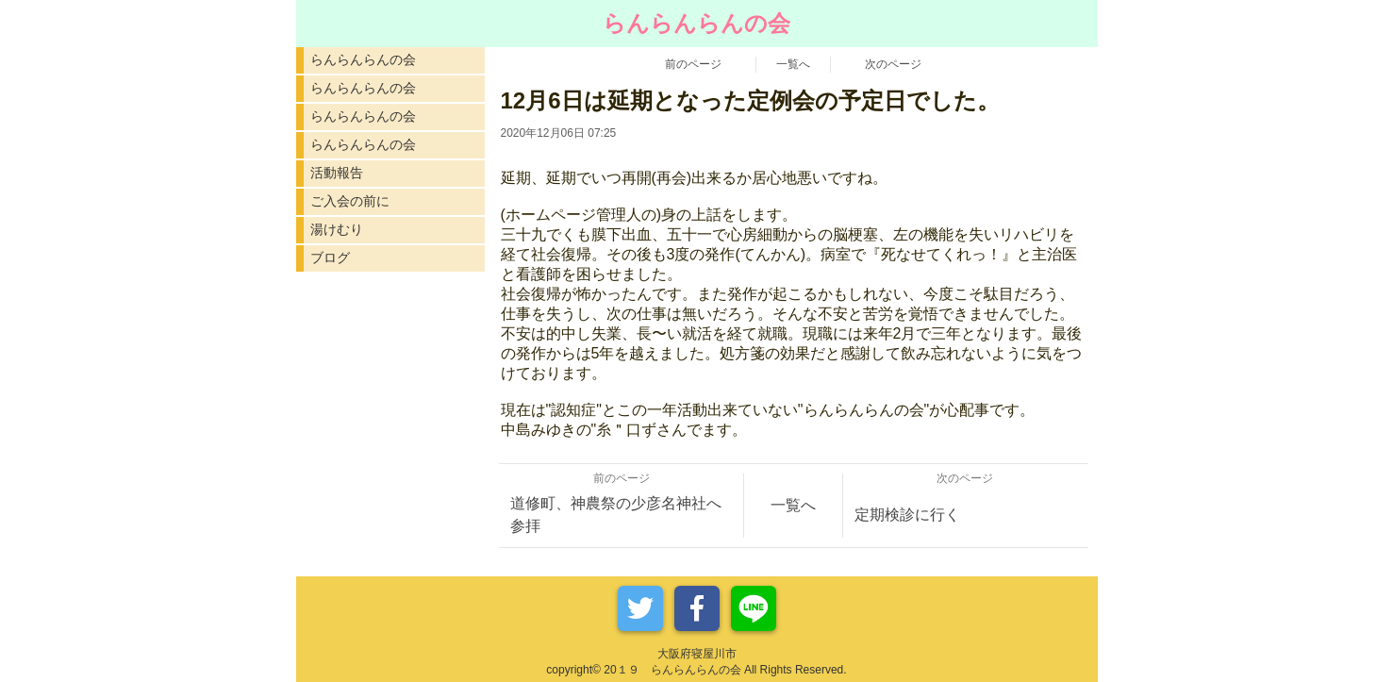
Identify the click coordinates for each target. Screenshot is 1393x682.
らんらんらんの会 (363, 59)
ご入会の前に (350, 200)
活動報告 (336, 172)
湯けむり (336, 229)
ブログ (330, 257)
